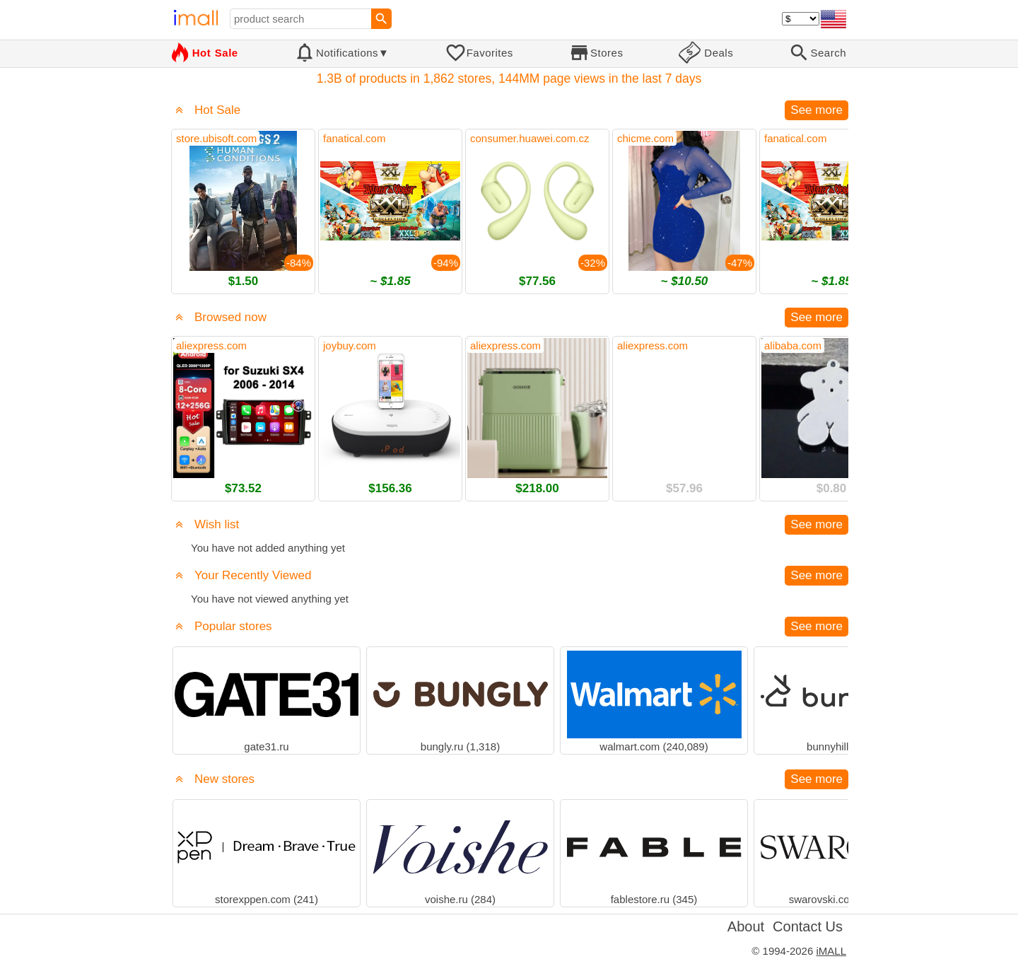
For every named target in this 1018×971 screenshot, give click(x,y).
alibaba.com (792, 345)
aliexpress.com (211, 345)
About (745, 926)
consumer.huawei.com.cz (529, 138)
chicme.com (645, 138)
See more (816, 110)
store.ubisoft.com (216, 138)
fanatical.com (354, 138)
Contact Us (808, 926)
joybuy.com (349, 345)
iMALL (831, 951)
